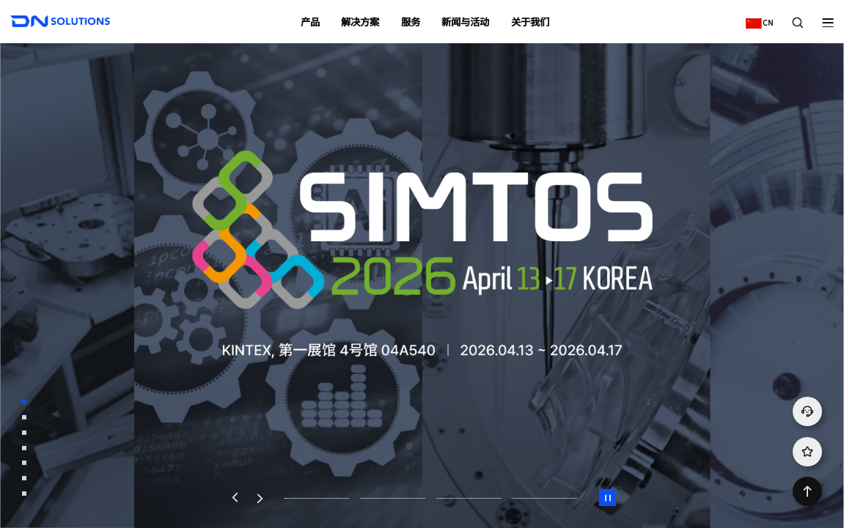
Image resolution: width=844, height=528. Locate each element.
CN (756, 17)
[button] (234, 498)
